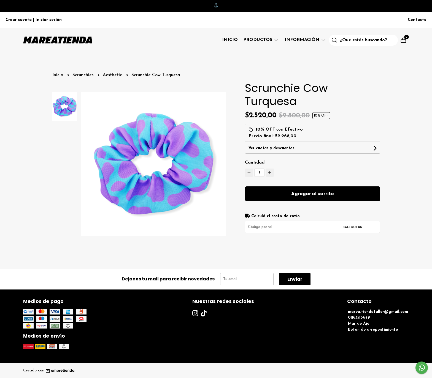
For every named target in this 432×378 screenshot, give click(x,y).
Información (305, 40)
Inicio (230, 40)
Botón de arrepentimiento (373, 330)
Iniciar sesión (49, 20)
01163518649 (359, 318)
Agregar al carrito (312, 194)
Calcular (353, 227)
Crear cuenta (19, 20)
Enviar (294, 279)
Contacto (417, 20)
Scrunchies (83, 75)
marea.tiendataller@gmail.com (378, 312)
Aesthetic (113, 75)
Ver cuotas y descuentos (272, 148)
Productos (261, 40)
